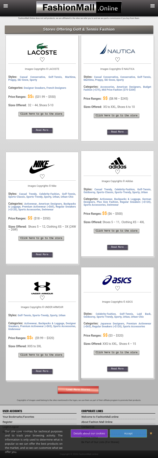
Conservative (127, 77)
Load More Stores (78, 390)
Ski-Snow (22, 79)
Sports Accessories (29, 209)
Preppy (12, 79)
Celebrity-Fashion (49, 194)
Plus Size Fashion (107, 202)
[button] (42, 59)
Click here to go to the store (41, 114)
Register (8, 421)
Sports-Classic (16, 196)
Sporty (33, 79)
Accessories (107, 86)
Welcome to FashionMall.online (101, 416)
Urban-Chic (67, 196)
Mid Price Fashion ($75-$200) (119, 89)
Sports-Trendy (34, 196)
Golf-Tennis (55, 77)
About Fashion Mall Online (98, 421)
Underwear (14, 329)
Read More (42, 130)
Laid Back (144, 314)
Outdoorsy (89, 192)
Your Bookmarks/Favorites (20, 416)
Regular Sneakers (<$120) (135, 202)
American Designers (129, 86)
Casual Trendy (28, 194)
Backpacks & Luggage (127, 199)
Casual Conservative (32, 77)
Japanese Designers (112, 323)
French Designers (56, 88)
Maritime (70, 77)
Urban (56, 196)
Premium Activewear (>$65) (38, 206)
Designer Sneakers (34, 88)
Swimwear (47, 209)
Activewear (30, 203)
